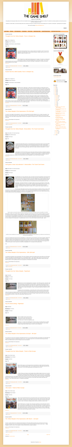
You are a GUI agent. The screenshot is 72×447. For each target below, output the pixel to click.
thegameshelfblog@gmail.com (39, 25)
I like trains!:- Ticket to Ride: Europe (14, 387)
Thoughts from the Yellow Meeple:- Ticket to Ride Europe (20, 351)
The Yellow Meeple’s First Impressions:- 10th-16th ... (59, 117)
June (56, 103)
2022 (55, 86)
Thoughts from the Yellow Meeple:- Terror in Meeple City (20, 36)
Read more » (7, 63)
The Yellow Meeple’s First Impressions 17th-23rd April (19, 111)
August (56, 100)
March (56, 130)
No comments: (19, 105)
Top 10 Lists (30, 31)
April (56, 105)
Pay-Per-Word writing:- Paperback (14, 303)
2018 (55, 91)
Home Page (6, 31)
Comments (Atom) (12, 436)
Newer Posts (7, 434)
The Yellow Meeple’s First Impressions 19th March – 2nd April (21, 418)
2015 (55, 134)
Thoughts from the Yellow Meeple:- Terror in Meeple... (60, 107)
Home (28, 434)
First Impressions (18, 31)
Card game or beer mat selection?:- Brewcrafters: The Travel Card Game (24, 164)
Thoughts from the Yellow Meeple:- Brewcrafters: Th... (60, 113)
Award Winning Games (46, 31)
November (57, 96)
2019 (55, 90)
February (56, 131)
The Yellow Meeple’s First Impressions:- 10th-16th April (20, 252)
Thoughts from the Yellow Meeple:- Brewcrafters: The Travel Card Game (24, 129)
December (57, 95)
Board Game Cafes (37, 31)
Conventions (24, 31)
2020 (55, 89)
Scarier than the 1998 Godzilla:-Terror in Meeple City (19, 71)
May (56, 104)
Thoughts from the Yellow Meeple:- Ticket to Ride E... (60, 125)
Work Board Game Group (55, 31)
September (57, 99)
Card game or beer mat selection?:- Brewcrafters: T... (60, 115)
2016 (55, 94)
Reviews (11, 31)
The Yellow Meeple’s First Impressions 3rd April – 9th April (20, 333)
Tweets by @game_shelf (57, 76)
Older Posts (48, 434)
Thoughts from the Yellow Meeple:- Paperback (17, 271)
